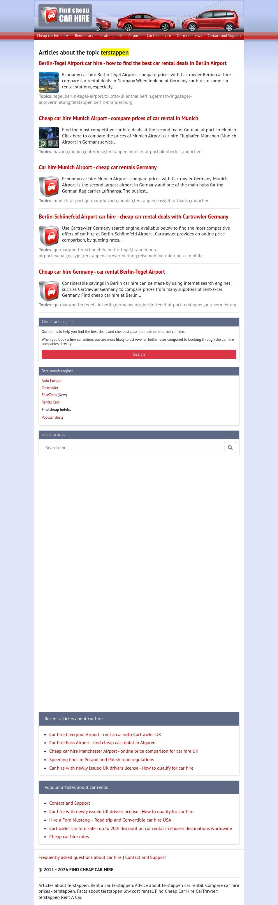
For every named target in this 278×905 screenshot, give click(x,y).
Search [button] (139, 354)
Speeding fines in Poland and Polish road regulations (101, 759)
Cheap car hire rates (53, 35)
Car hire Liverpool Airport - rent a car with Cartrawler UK (105, 734)
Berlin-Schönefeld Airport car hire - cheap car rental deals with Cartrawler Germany (133, 216)
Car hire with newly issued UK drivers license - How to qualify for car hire (121, 768)
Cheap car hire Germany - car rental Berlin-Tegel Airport (102, 271)
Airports (134, 35)
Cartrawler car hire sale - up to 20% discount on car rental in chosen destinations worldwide (140, 828)
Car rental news (189, 35)
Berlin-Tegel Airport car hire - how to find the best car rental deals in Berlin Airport (133, 63)
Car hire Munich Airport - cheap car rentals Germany (98, 167)
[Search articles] (133, 447)
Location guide (110, 35)
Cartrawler (50, 387)
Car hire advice (159, 35)
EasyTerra (49, 394)
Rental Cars (51, 402)
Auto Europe (51, 380)
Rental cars (84, 35)
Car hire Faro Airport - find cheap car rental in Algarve (102, 742)
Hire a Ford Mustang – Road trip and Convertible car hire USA (110, 820)
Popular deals (52, 417)
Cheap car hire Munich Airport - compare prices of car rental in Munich (118, 118)
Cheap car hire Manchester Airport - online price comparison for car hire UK (123, 751)
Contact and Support (224, 35)
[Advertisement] (61, 548)
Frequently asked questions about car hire (80, 857)
